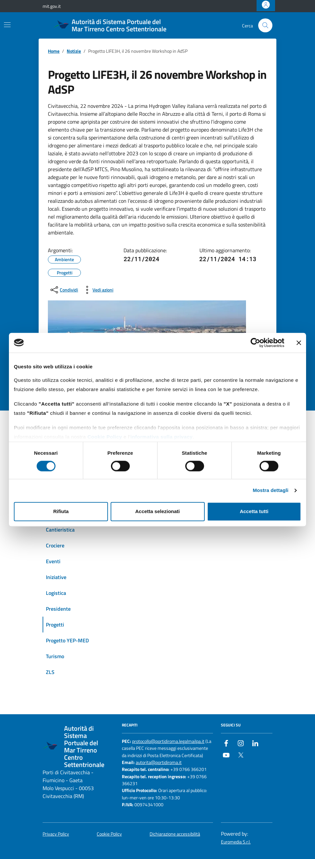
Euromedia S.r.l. (236, 842)
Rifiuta (61, 511)
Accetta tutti (254, 511)
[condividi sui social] (63, 290)
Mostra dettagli (270, 490)
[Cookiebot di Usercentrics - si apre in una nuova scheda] (255, 343)
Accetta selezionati (157, 511)
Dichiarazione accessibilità (175, 834)
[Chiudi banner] (299, 342)
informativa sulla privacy (161, 437)
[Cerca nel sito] (265, 25)
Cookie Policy (105, 437)
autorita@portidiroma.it (159, 762)
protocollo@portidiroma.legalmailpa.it (168, 741)
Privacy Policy (56, 834)
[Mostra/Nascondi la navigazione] (7, 25)
